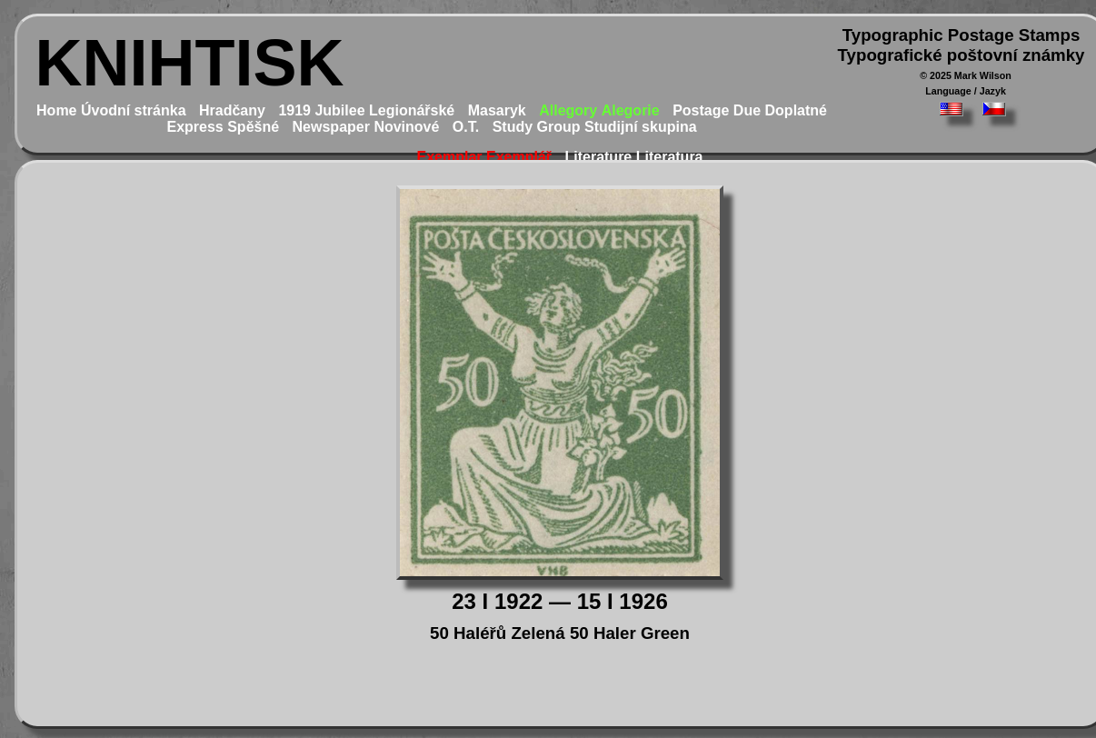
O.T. (466, 127)
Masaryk (497, 110)
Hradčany (232, 110)
